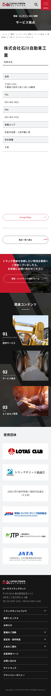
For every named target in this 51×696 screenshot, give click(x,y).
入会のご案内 (10, 646)
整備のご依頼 (10, 632)
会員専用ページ (11, 653)
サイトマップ (10, 667)
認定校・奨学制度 (12, 639)
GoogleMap (33, 217)
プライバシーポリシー (14, 675)
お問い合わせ (10, 660)
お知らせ (8, 625)
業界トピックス (11, 618)
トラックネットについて (15, 610)
